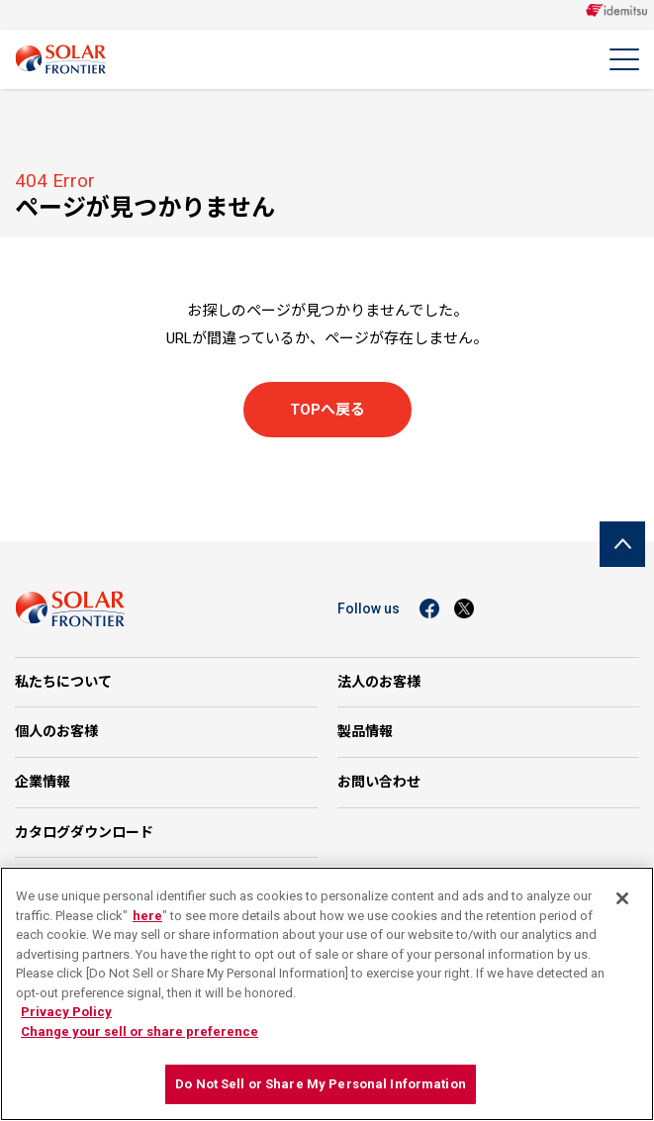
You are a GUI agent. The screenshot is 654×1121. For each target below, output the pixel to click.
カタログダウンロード (84, 832)
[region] (327, 994)
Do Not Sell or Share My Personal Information (320, 1083)
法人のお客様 (378, 682)
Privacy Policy (66, 1011)
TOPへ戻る (327, 410)
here (147, 915)
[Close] (622, 898)
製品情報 (365, 731)
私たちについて (63, 682)
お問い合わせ (378, 782)
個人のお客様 (56, 731)
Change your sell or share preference (139, 1031)
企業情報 (42, 782)
